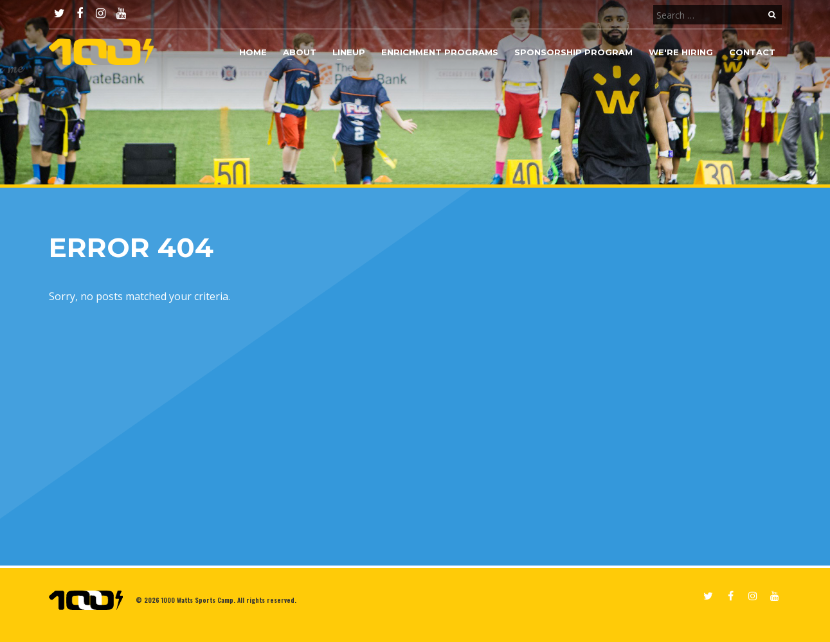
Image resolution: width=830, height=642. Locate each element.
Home (253, 52)
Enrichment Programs (439, 52)
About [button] (299, 52)
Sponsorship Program (573, 52)
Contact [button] (752, 52)
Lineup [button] (348, 52)
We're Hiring (681, 52)
